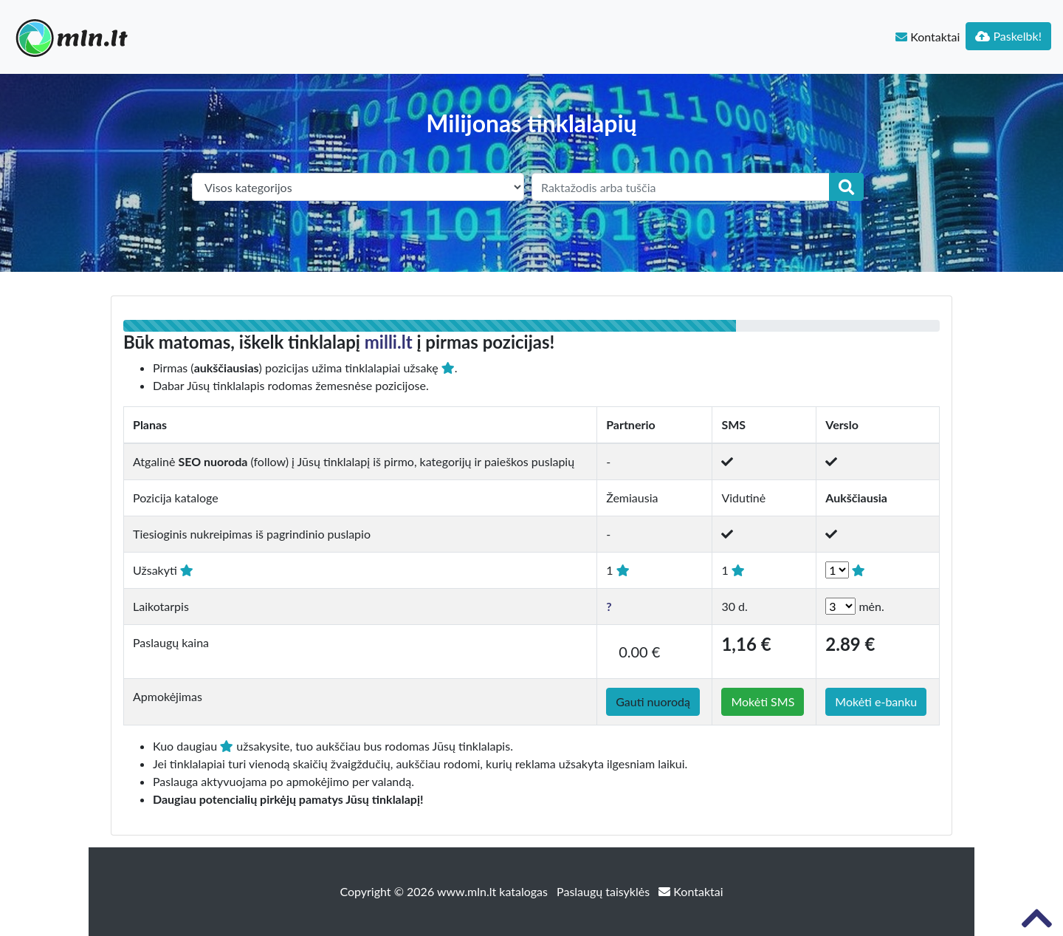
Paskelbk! (1008, 36)
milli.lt (389, 341)
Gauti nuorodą (653, 701)
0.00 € (639, 651)
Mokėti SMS (762, 701)
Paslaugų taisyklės (605, 891)
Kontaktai (927, 37)
